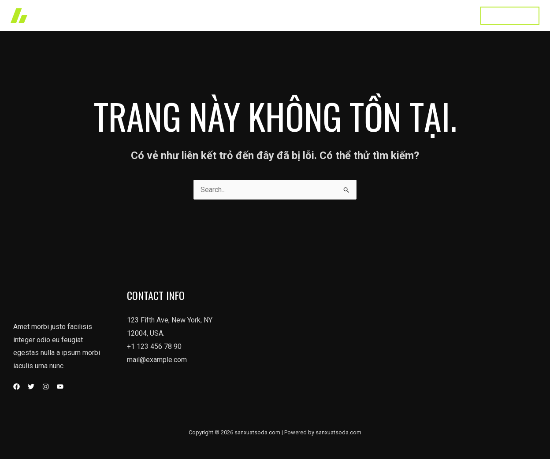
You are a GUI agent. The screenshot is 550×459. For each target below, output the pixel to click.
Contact (453, 15)
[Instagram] (45, 386)
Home (250, 15)
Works (284, 15)
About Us (363, 15)
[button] (509, 16)
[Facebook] (16, 386)
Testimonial (409, 15)
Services (321, 15)
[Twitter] (31, 386)
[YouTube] (60, 386)
